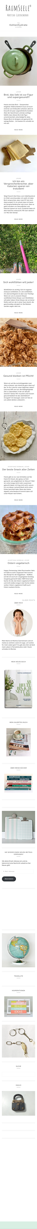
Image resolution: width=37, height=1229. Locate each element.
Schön (18, 279)
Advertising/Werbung (16, 466)
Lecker (18, 92)
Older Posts (28, 600)
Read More (18, 129)
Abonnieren (9, 879)
